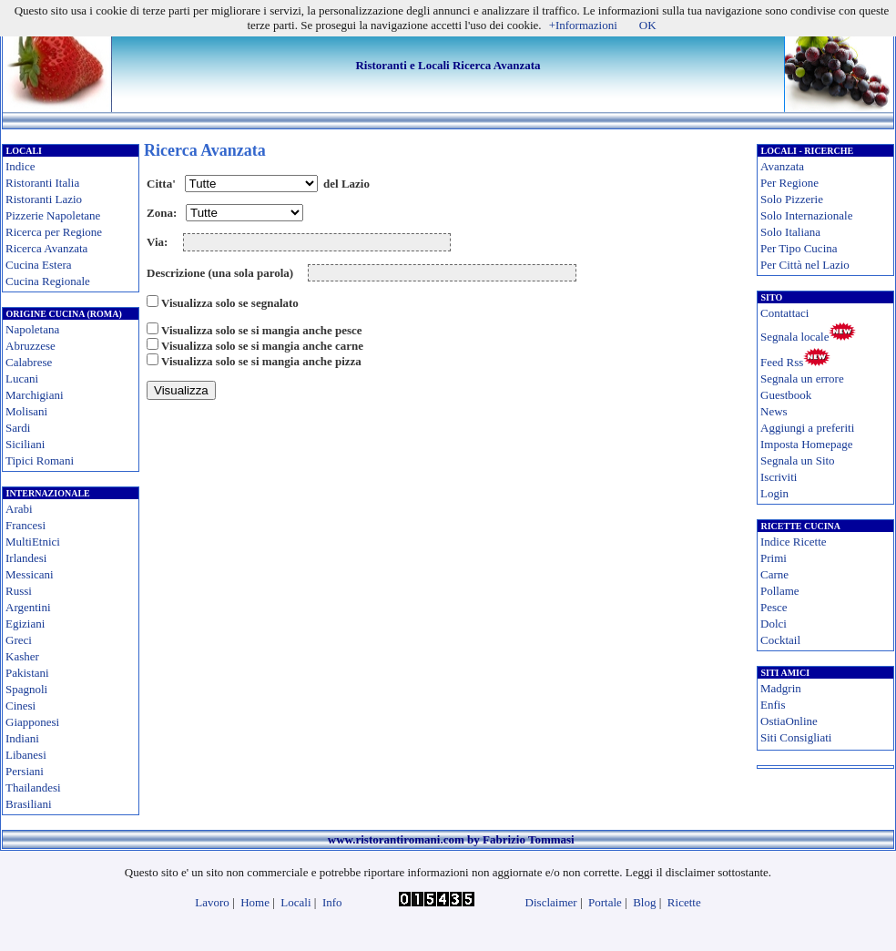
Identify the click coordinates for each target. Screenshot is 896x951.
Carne (774, 574)
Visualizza (181, 390)
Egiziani (25, 623)
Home (255, 902)
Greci (18, 640)
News (774, 411)
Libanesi (25, 755)
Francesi (25, 525)
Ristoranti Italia (42, 182)
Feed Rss (781, 362)
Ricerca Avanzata (46, 248)
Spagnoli (26, 689)
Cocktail (780, 640)
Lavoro (212, 902)
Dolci (773, 623)
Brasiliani (28, 804)
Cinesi (20, 705)
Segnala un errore (802, 378)
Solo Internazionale (806, 215)
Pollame (779, 591)
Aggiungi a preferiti (807, 428)
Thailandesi (33, 787)
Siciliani (25, 444)
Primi (773, 558)
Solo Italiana (790, 232)
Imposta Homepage (806, 444)
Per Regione (789, 182)
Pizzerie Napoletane (52, 215)
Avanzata (782, 166)
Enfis (772, 704)
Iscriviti (778, 477)
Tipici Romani (39, 460)
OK (648, 25)
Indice (20, 166)
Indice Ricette (793, 541)
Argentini (28, 607)
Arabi (19, 509)
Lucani (21, 378)
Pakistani (27, 673)
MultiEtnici (32, 541)
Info (332, 902)
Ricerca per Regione (53, 232)
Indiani (22, 738)
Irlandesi (25, 558)
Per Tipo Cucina (799, 248)
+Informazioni (583, 25)
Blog (644, 902)
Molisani (26, 411)
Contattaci (784, 313)
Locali (295, 902)
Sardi (17, 428)
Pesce (774, 607)
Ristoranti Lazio (43, 199)
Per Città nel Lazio (805, 264)
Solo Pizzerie (791, 199)
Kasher (22, 656)
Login (774, 493)
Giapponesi (32, 722)
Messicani (29, 574)
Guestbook (785, 395)
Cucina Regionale (47, 281)
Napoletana (32, 329)
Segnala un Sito (797, 460)
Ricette (684, 902)
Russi (18, 591)
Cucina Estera (38, 264)
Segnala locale (794, 336)
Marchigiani (34, 395)
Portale (605, 902)
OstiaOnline (789, 721)
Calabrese (28, 362)
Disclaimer (551, 902)
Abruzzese (30, 346)
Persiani (24, 771)
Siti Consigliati (795, 737)
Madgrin (780, 688)
